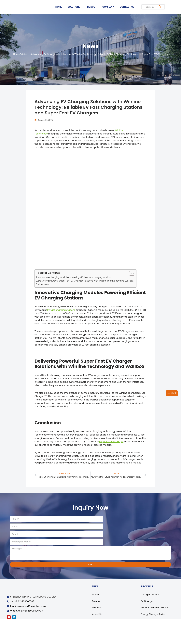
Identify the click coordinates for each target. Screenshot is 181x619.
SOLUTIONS (74, 6)
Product (96, 592)
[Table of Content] (131, 273)
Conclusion (44, 284)
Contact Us (98, 605)
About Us (97, 599)
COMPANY (108, 6)
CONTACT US (127, 6)
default (25, 54)
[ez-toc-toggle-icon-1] (130, 273)
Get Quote (172, 393)
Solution (96, 586)
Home (16, 54)
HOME (58, 6)
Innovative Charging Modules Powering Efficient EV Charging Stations (74, 277)
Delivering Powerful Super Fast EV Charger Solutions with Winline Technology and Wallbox (85, 280)
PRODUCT (91, 6)
